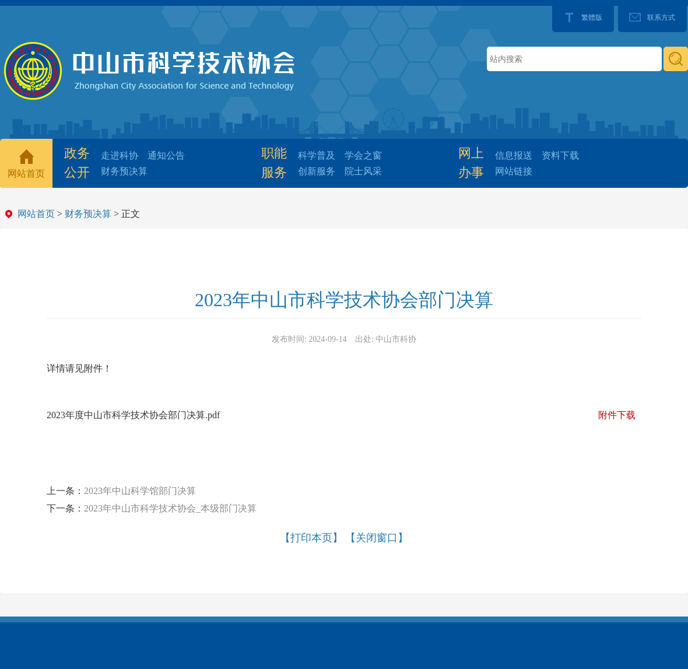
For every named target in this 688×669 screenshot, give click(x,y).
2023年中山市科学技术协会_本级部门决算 (170, 508)
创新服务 (316, 171)
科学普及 (316, 155)
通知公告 (166, 155)
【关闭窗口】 (376, 538)
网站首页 (26, 173)
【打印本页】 (311, 538)
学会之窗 (363, 155)
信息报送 (513, 155)
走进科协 (119, 155)
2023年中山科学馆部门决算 (140, 491)
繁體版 (591, 17)
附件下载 (617, 415)
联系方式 (661, 17)
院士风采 (363, 171)
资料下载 (560, 155)
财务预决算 (124, 171)
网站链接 (513, 171)
